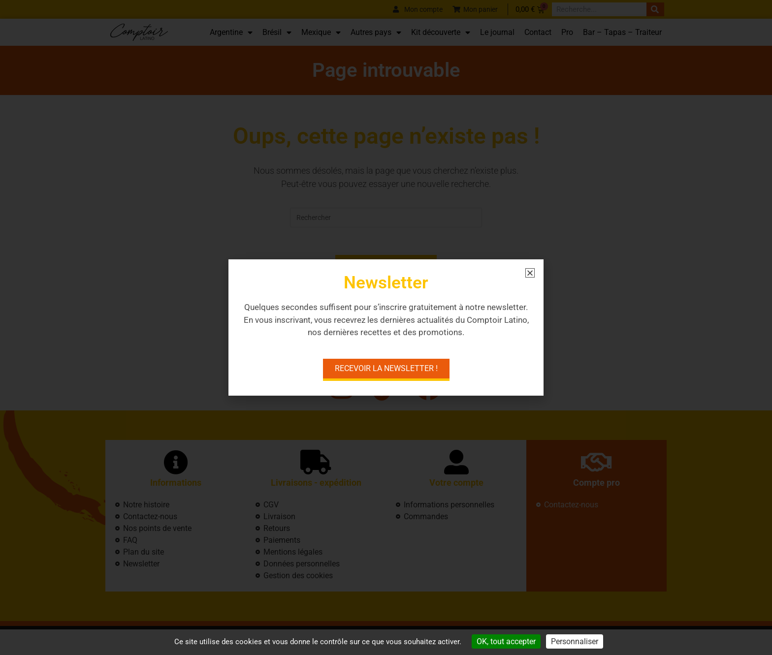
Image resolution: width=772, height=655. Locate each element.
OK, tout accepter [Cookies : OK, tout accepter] (506, 641)
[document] (386, 327)
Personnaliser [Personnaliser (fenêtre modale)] (574, 641)
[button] (530, 273)
